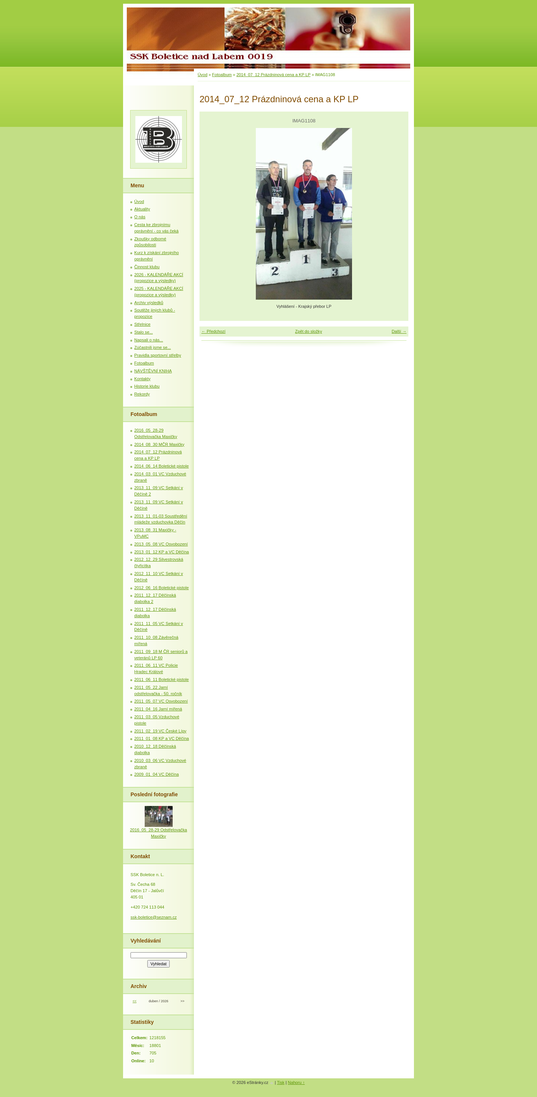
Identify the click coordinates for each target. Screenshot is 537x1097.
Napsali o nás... (148, 340)
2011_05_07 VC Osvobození (161, 701)
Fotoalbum (222, 74)
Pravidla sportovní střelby (157, 355)
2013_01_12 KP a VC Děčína (161, 552)
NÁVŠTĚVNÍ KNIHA (153, 371)
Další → (399, 331)
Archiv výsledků (148, 302)
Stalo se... (143, 332)
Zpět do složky (308, 331)
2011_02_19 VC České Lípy (160, 731)
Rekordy (142, 394)
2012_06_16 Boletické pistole (161, 587)
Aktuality (142, 209)
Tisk (281, 1082)
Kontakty (142, 378)
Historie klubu (147, 386)
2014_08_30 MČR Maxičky (159, 444)
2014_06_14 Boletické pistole (161, 466)
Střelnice (142, 324)
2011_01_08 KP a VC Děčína (161, 738)
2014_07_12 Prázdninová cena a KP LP (273, 74)
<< (134, 1001)
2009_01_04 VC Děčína (156, 774)
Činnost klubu (147, 267)
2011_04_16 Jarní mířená (158, 709)
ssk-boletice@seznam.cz (154, 917)
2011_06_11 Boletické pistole (161, 679)
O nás (139, 217)
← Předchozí (213, 331)
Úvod (202, 74)
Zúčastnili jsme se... (152, 347)
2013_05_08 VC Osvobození (161, 544)
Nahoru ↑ (296, 1082)
